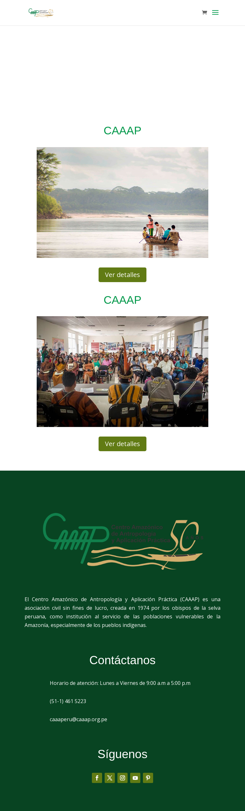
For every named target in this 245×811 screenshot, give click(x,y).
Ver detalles (122, 274)
